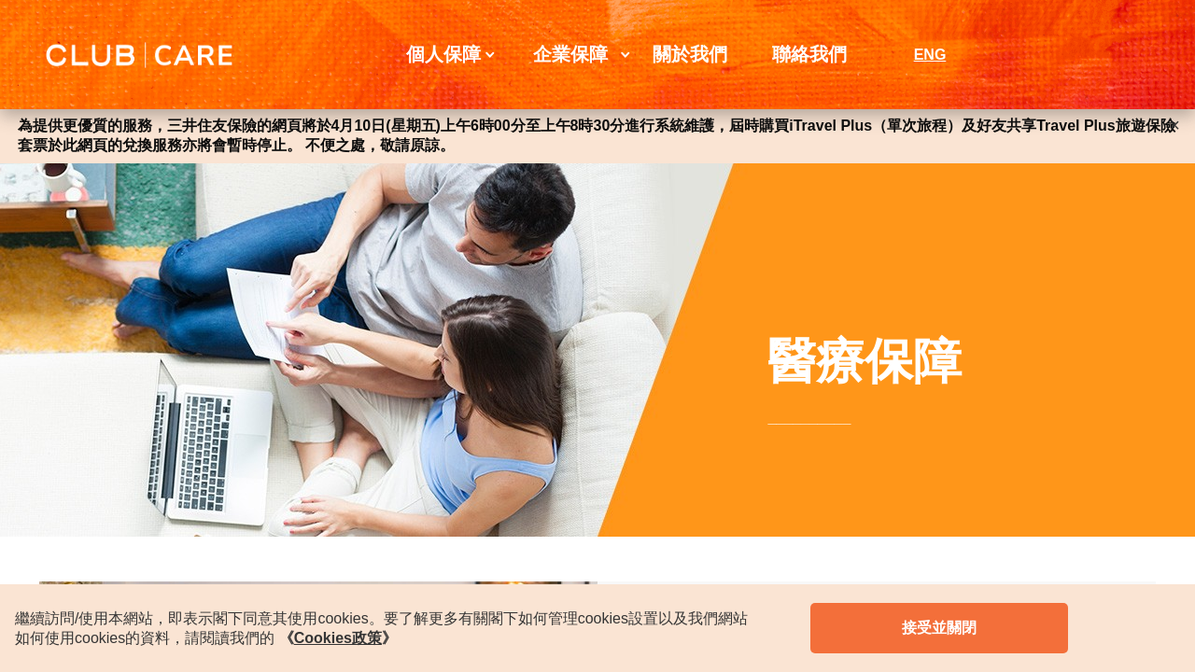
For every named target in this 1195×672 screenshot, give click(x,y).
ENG (930, 55)
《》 (338, 638)
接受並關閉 (939, 628)
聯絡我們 (809, 54)
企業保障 (570, 54)
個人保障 (443, 54)
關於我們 (690, 54)
